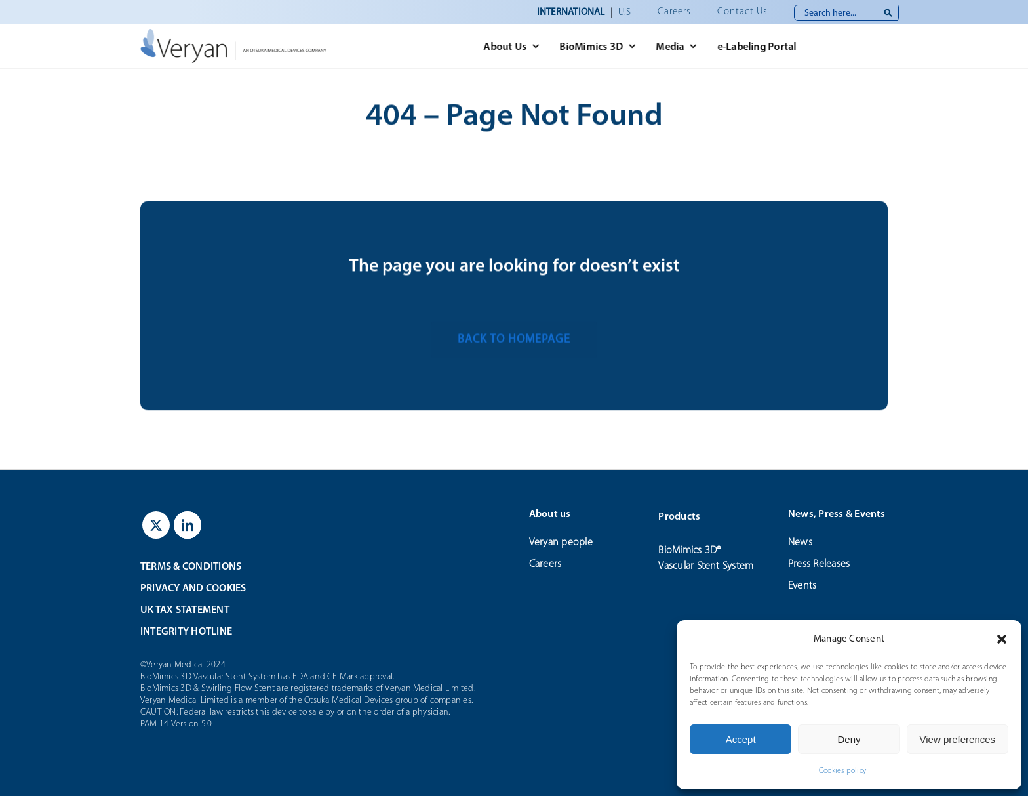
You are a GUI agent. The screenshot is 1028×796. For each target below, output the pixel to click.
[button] (1001, 639)
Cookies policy (842, 770)
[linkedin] (187, 525)
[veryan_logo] (231, 34)
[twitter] (156, 525)
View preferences (958, 739)
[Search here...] (846, 13)
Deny (848, 739)
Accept (741, 739)
